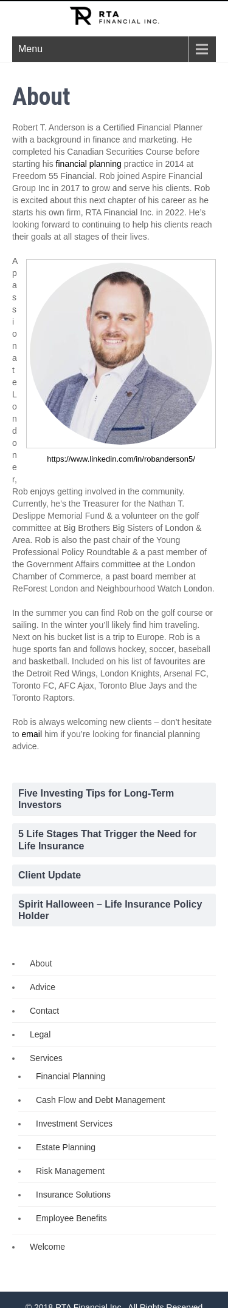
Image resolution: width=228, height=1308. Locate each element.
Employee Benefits (71, 1218)
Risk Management (70, 1171)
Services (46, 1058)
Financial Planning (70, 1076)
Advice (42, 987)
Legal (40, 1034)
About (41, 963)
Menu (30, 49)
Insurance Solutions (73, 1194)
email (32, 734)
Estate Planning (65, 1147)
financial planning (89, 164)
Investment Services (74, 1123)
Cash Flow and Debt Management (100, 1100)
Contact (44, 1011)
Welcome (47, 1247)
